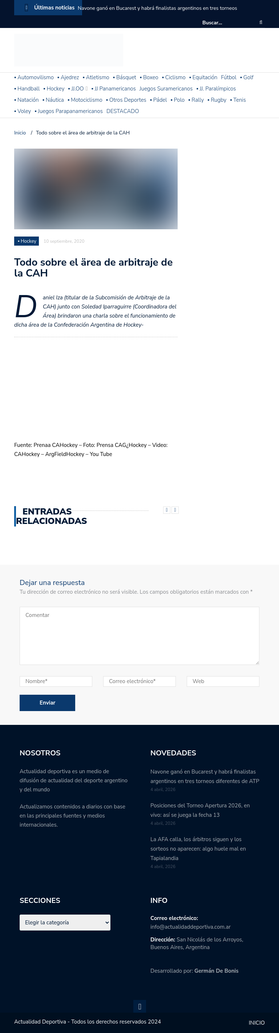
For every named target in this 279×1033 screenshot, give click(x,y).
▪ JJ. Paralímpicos (216, 88)
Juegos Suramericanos (166, 88)
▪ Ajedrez (68, 77)
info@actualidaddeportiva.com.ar (190, 927)
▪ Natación (26, 100)
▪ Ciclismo (174, 77)
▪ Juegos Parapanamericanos (69, 111)
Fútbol (228, 77)
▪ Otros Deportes (126, 100)
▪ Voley (22, 111)
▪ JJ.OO (76, 88)
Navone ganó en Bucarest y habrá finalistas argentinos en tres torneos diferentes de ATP (157, 13)
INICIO (257, 1022)
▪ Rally (196, 100)
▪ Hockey (53, 88)
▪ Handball (27, 88)
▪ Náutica (53, 100)
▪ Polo (177, 100)
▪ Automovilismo (34, 77)
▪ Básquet (124, 77)
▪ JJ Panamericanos (114, 88)
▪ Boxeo (149, 77)
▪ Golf (247, 77)
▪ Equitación (203, 77)
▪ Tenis (238, 100)
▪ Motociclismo (85, 100)
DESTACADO (122, 111)
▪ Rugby (216, 100)
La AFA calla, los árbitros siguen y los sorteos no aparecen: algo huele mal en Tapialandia (198, 849)
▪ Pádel (158, 100)
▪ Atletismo (96, 77)
